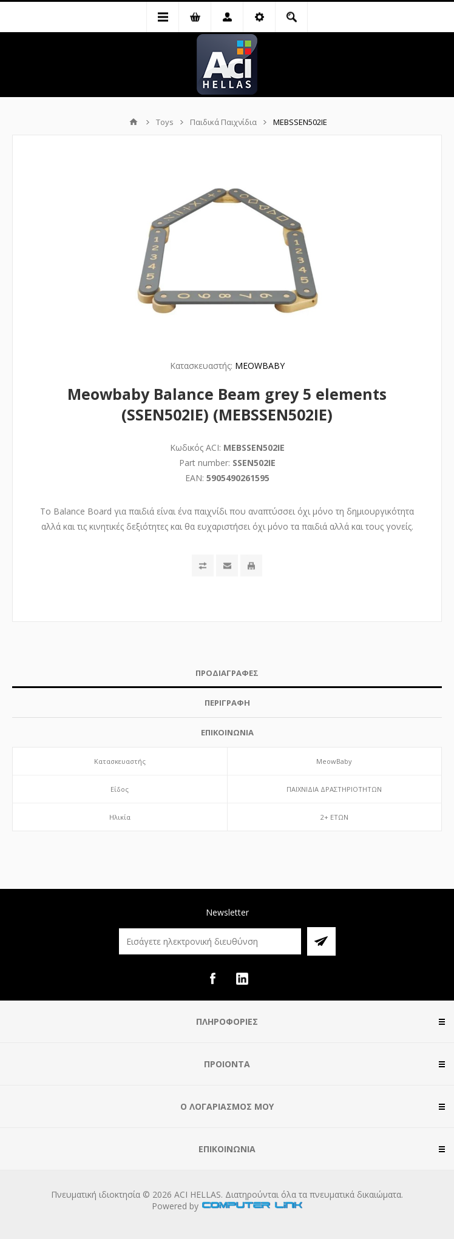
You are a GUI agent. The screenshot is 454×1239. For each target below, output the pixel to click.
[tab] (227, 673)
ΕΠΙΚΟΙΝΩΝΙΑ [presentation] (227, 732)
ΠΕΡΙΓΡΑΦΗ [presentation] (227, 702)
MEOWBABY (260, 365)
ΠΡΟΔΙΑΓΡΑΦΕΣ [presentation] (227, 672)
